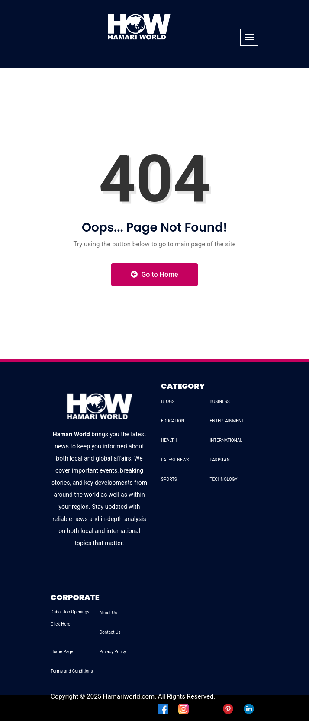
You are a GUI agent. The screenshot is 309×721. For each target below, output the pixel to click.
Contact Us (110, 632)
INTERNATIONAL (226, 440)
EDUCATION (172, 421)
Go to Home (154, 274)
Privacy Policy (113, 651)
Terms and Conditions (72, 671)
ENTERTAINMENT (227, 421)
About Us (108, 612)
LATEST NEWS (175, 459)
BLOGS (167, 401)
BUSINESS (220, 401)
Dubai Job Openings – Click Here (72, 618)
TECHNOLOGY (224, 479)
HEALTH (169, 440)
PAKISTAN (220, 459)
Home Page (62, 651)
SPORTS (169, 479)
